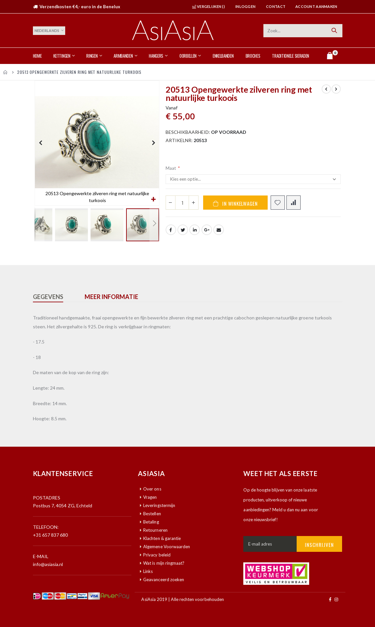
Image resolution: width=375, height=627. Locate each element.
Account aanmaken (316, 6)
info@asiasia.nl (48, 564)
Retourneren (155, 530)
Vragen (150, 497)
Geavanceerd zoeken (163, 579)
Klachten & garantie (162, 538)
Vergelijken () (208, 6)
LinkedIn (194, 232)
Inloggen (245, 6)
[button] (153, 199)
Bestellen (152, 513)
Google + (206, 232)
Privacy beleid (157, 554)
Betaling (151, 521)
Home (5, 72)
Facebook (171, 232)
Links (148, 571)
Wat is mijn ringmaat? (163, 563)
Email (218, 232)
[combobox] (302, 30)
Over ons (152, 489)
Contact (275, 6)
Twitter (182, 232)
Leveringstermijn (159, 505)
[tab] (53, 297)
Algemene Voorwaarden (166, 546)
